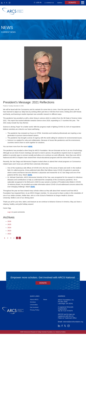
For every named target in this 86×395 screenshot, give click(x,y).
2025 (9, 224)
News (45, 299)
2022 (9, 234)
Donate (72, 3)
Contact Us (50, 2)
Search (59, 2)
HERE (30, 146)
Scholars (33, 302)
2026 (9, 221)
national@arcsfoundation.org (73, 322)
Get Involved (34, 307)
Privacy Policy (34, 310)
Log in (9, 212)
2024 (9, 227)
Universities (34, 304)
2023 (9, 231)
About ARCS (34, 299)
